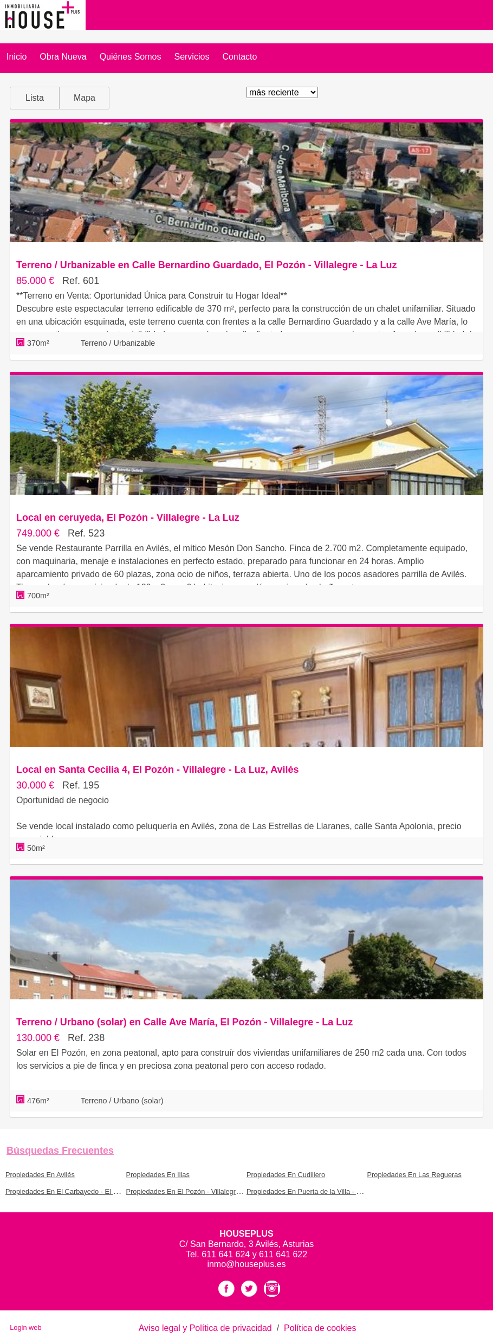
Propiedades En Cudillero (285, 1175)
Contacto (239, 56)
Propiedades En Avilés (40, 1175)
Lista (34, 97)
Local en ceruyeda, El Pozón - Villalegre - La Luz (127, 517)
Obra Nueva (63, 56)
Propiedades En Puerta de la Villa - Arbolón (313, 1191)
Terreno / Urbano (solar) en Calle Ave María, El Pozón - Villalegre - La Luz (184, 1022)
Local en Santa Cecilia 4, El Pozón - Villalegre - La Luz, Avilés (157, 769)
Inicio (17, 56)
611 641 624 (227, 1254)
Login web (25, 1327)
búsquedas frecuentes (60, 1150)
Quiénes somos (130, 56)
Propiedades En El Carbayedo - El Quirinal (71, 1191)
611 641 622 (283, 1254)
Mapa (84, 97)
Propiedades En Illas (158, 1175)
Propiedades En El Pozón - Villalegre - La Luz (196, 1191)
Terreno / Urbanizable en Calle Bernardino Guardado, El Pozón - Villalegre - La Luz (206, 265)
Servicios (191, 56)
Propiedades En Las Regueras (414, 1175)
